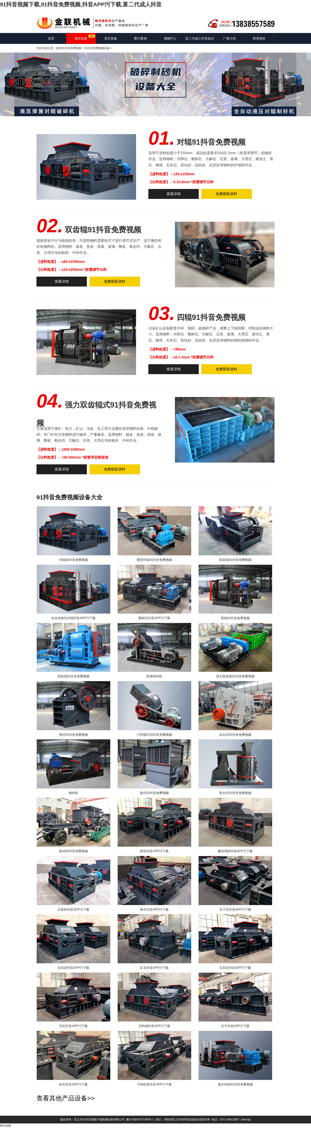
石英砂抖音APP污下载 (73, 909)
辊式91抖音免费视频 (68, 48)
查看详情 (173, 194)
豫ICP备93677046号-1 (140, 1119)
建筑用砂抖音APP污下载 (235, 851)
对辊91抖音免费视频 (211, 142)
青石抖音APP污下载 (154, 909)
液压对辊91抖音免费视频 (235, 1084)
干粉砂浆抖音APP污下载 (154, 1084)
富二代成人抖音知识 (199, 38)
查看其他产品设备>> (65, 1098)
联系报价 (259, 38)
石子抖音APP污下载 (235, 1026)
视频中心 (170, 38)
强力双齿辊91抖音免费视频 (235, 676)
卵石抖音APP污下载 (154, 851)
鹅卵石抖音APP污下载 (154, 618)
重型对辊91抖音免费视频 (154, 560)
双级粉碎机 (154, 676)
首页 (51, 38)
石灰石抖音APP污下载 (235, 967)
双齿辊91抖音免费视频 (103, 230)
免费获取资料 (226, 194)
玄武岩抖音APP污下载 (73, 967)
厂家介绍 (229, 38)
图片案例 (140, 38)
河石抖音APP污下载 (73, 1026)
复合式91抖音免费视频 (235, 793)
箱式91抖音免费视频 (154, 793)
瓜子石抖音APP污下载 (235, 909)
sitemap (246, 1119)
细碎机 (73, 793)
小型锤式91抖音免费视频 (154, 734)
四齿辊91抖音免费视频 (74, 676)
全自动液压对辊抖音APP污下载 (73, 618)
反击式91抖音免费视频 (235, 734)
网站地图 (5, 1125)
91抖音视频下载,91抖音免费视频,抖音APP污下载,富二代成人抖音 (81, 4)
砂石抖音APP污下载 (73, 1084)
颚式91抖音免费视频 (73, 734)
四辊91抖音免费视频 (211, 317)
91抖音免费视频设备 (97, 48)
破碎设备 (81, 38)
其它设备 (110, 38)
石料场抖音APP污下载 (154, 1026)
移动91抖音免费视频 (73, 851)
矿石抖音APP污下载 (154, 967)
